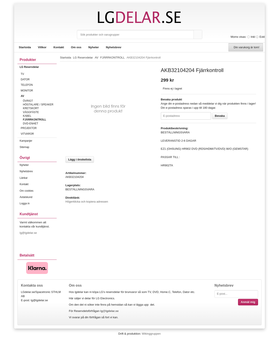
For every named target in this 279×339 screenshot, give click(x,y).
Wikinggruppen (151, 333)
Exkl (262, 36)
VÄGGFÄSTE (31, 112)
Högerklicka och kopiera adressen (86, 201)
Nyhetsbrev (113, 47)
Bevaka (220, 115)
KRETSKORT (31, 108)
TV (39, 74)
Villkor (42, 47)
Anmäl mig (248, 302)
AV (39, 96)
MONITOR (39, 90)
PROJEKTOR (39, 128)
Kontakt (58, 47)
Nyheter (93, 47)
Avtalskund (26, 197)
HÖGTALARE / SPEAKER (38, 104)
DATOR (39, 79)
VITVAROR (39, 133)
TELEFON (39, 84)
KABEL (27, 115)
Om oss (76, 47)
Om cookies (26, 190)
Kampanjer (26, 140)
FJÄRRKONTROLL (34, 119)
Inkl (253, 36)
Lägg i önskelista (79, 159)
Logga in (25, 203)
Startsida (25, 47)
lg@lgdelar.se (29, 232)
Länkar (24, 177)
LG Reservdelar (38, 67)
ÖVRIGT (28, 100)
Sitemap (24, 147)
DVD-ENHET (30, 123)
